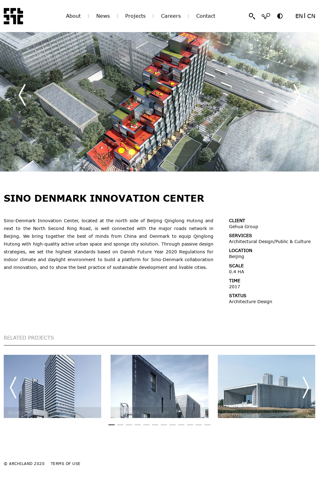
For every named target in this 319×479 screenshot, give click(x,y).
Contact (205, 16)
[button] (296, 95)
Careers (171, 16)
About (73, 16)
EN (299, 15)
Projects (135, 16)
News (103, 16)
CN (311, 15)
